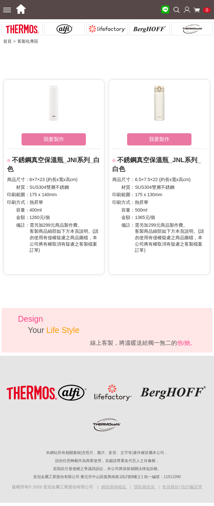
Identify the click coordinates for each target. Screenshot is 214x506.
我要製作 (53, 139)
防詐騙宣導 (191, 486)
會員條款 (170, 486)
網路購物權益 (114, 486)
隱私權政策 (145, 486)
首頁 (7, 41)
